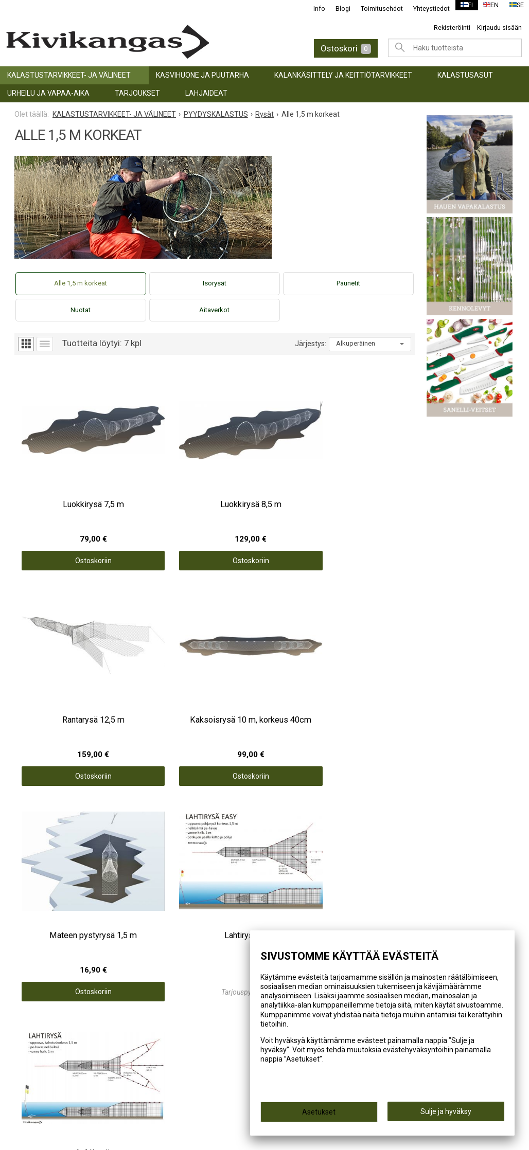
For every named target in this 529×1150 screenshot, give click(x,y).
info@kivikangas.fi (52, 1035)
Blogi (336, 8)
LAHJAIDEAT (206, 93)
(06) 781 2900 (43, 1049)
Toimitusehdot (376, 8)
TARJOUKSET (137, 93)
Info (313, 8)
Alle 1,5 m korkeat (80, 283)
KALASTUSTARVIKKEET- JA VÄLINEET (69, 75)
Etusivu (286, 826)
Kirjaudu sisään (499, 27)
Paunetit (348, 283)
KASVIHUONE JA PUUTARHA (202, 75)
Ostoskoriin (64, 512)
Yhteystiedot (425, 8)
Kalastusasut (465, 75)
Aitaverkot (214, 310)
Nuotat (80, 310)
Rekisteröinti (452, 27)
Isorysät (214, 283)
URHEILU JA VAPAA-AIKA (48, 93)
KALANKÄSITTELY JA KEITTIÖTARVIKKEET (343, 75)
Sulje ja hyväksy (445, 1114)
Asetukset (319, 1115)
